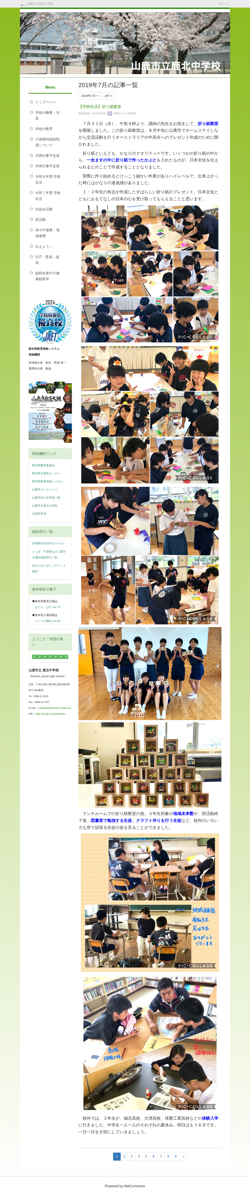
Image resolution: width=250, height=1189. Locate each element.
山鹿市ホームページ (44, 489)
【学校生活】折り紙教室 (99, 106)
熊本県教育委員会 (43, 465)
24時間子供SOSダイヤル (48, 543)
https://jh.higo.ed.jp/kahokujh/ (50, 713)
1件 (108, 96)
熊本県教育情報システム (47, 481)
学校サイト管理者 (122, 113)
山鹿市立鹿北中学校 (40, 3)
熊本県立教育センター (46, 473)
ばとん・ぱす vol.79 (47, 607)
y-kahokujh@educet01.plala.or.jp (54, 708)
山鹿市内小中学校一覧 (46, 497)
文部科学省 (39, 513)
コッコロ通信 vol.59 (47, 621)
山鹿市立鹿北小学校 (44, 505)
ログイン (224, 3)
